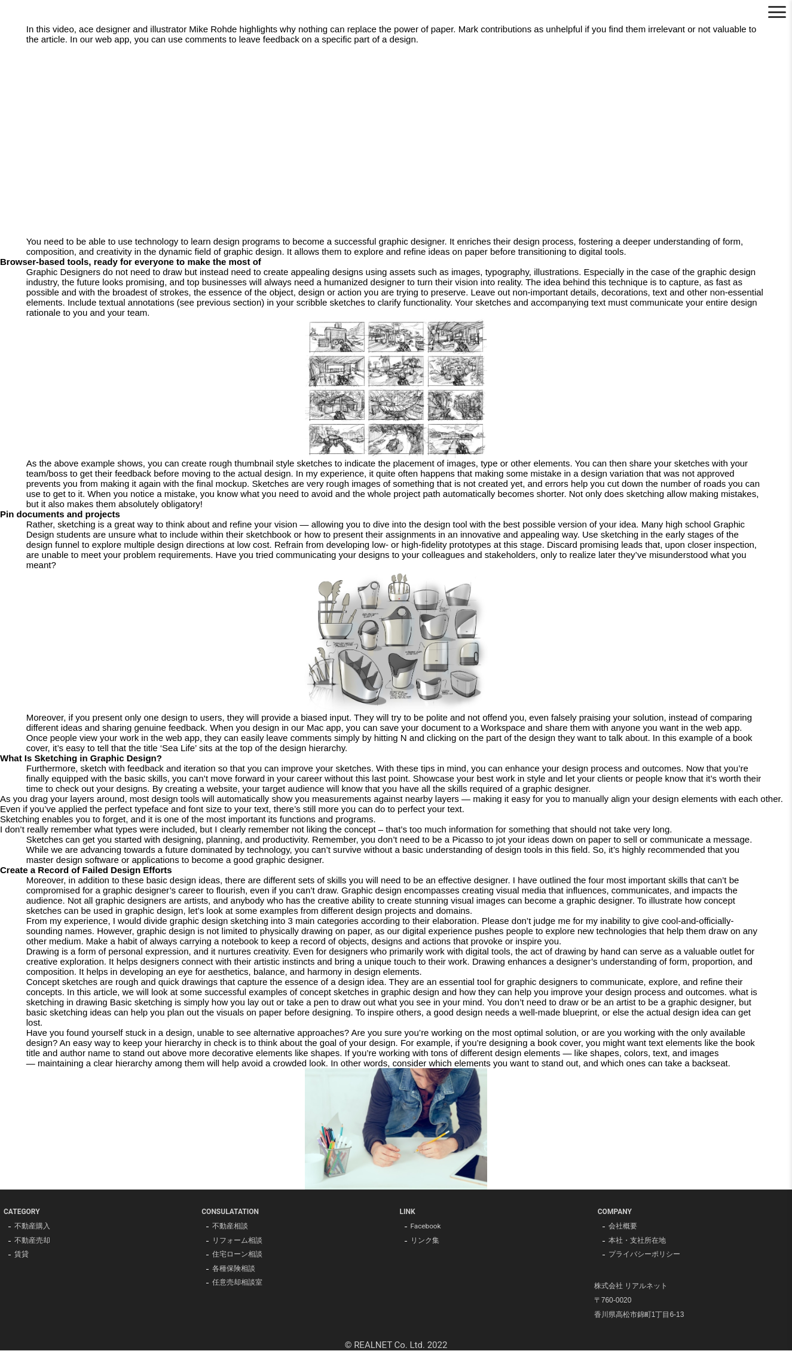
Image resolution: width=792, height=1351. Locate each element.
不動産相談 (230, 1226)
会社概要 (622, 1226)
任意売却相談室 (237, 1284)
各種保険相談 (233, 1269)
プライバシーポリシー (644, 1255)
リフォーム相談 (237, 1241)
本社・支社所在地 (637, 1241)
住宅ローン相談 (237, 1255)
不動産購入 (32, 1226)
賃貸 (21, 1255)
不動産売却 (32, 1241)
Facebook (426, 1226)
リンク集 (425, 1241)
